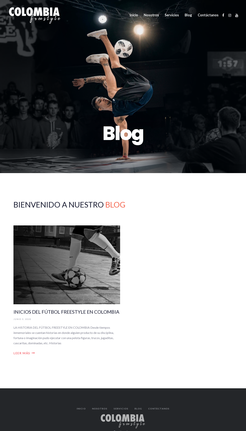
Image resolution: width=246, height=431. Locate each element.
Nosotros (99, 408)
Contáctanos (158, 408)
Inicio (81, 408)
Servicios (121, 408)
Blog (138, 408)
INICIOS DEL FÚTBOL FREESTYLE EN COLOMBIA (66, 312)
